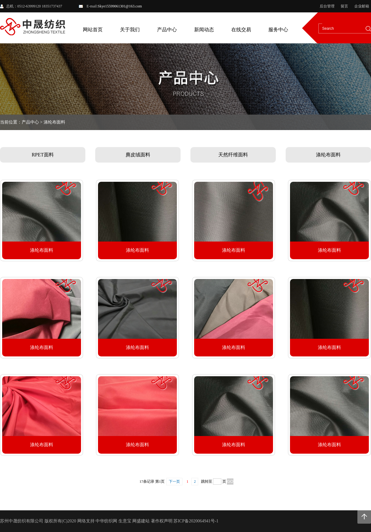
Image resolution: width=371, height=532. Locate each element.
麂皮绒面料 (138, 154)
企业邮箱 (361, 6)
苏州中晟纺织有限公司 (21, 521)
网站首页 (93, 29)
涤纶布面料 (328, 154)
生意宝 (124, 521)
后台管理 (327, 6)
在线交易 (241, 29)
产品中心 (167, 29)
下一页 (174, 481)
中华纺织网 (106, 521)
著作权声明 (162, 521)
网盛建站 (141, 521)
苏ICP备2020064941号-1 (195, 521)
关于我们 (130, 29)
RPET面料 (42, 154)
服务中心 (278, 29)
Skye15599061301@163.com (120, 6)
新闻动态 (204, 29)
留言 (344, 6)
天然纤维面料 (233, 154)
